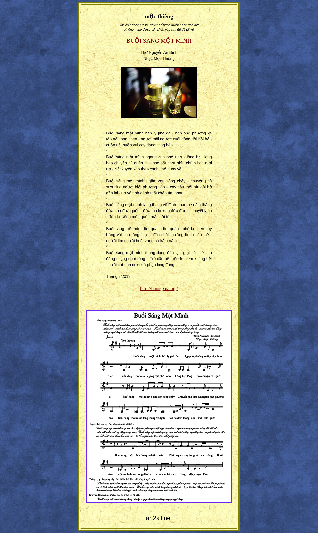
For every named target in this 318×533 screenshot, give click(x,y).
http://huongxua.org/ (159, 288)
